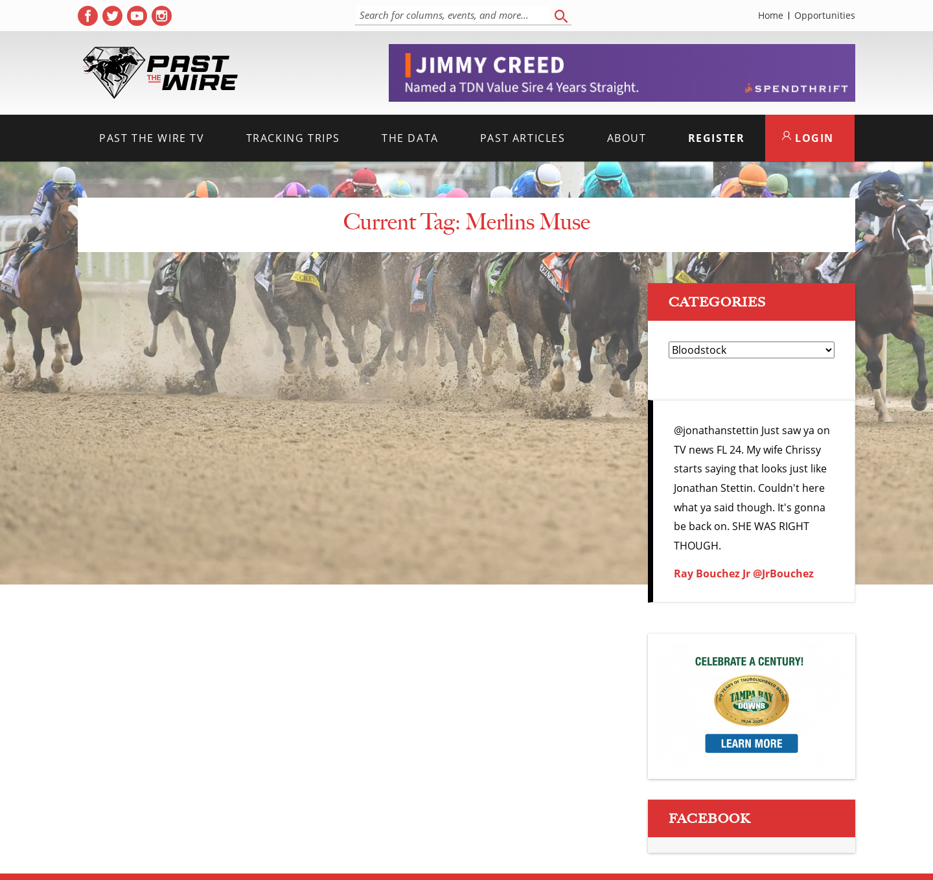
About (627, 138)
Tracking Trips (293, 138)
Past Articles (523, 138)
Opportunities (824, 15)
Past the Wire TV (152, 138)
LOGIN (808, 138)
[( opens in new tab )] (88, 16)
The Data (410, 138)
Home (770, 15)
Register (716, 138)
